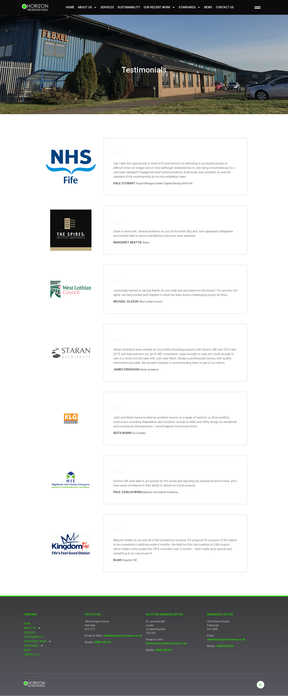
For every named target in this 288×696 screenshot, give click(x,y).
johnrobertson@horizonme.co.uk (166, 643)
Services (107, 7)
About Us (87, 7)
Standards (189, 7)
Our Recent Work (159, 7)
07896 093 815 (163, 649)
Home (70, 7)
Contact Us (225, 7)
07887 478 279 (102, 642)
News (208, 7)
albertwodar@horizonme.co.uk (123, 635)
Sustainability (129, 7)
